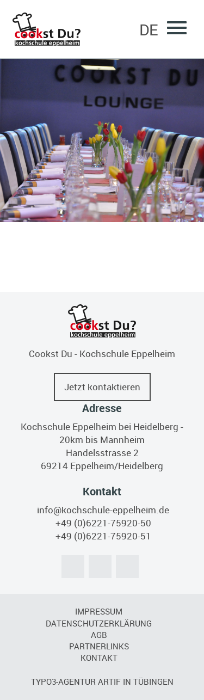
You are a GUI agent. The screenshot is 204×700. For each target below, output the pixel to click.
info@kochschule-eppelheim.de (103, 509)
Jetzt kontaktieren (102, 386)
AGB (99, 634)
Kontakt (99, 657)
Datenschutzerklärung (99, 623)
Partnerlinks (99, 646)
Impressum (98, 611)
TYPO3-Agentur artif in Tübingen (102, 681)
